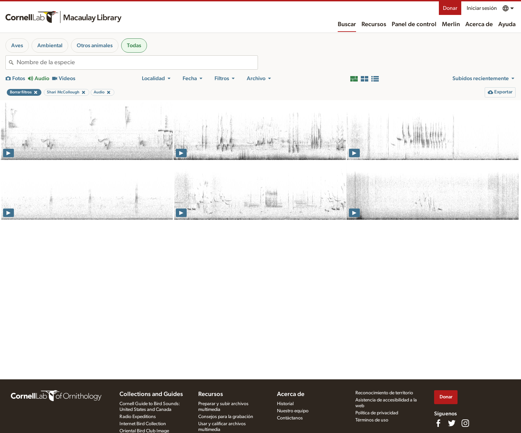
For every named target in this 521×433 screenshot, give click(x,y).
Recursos (373, 24)
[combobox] (137, 62)
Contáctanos (290, 418)
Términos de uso (371, 420)
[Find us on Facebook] (438, 423)
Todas (134, 45)
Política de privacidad (376, 413)
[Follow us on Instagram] (465, 423)
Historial (285, 403)
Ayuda (507, 24)
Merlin (451, 24)
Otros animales (95, 45)
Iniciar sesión (482, 8)
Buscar (347, 24)
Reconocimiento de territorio (384, 393)
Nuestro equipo (293, 411)
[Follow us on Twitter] (452, 423)
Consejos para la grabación (225, 416)
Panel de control (414, 24)
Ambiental (49, 45)
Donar (450, 8)
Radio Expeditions (137, 416)
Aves (17, 45)
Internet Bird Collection (142, 423)
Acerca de (479, 24)
